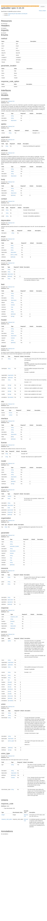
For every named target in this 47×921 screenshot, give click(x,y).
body (9, 507)
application (10, 377)
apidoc (9, 640)
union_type (10, 740)
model (9, 693)
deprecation (13, 120)
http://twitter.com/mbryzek (21, 13)
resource (10, 696)
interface (10, 689)
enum (9, 686)
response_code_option (6, 819)
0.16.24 (43, 6)
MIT (9, 15)
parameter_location (14, 546)
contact (10, 415)
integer (3, 814)
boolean (13, 304)
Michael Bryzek (11, 13)
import (9, 684)
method (9, 496)
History (40, 10)
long (12, 307)
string (12, 115)
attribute (13, 195)
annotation (10, 397)
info (9, 680)
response (10, 512)
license (10, 412)
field (12, 436)
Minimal (10, 101)
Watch (44, 10)
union (9, 691)
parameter (10, 510)
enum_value (14, 254)
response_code (14, 616)
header (12, 621)
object (12, 171)
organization (10, 375)
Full (13, 101)
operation (10, 602)
